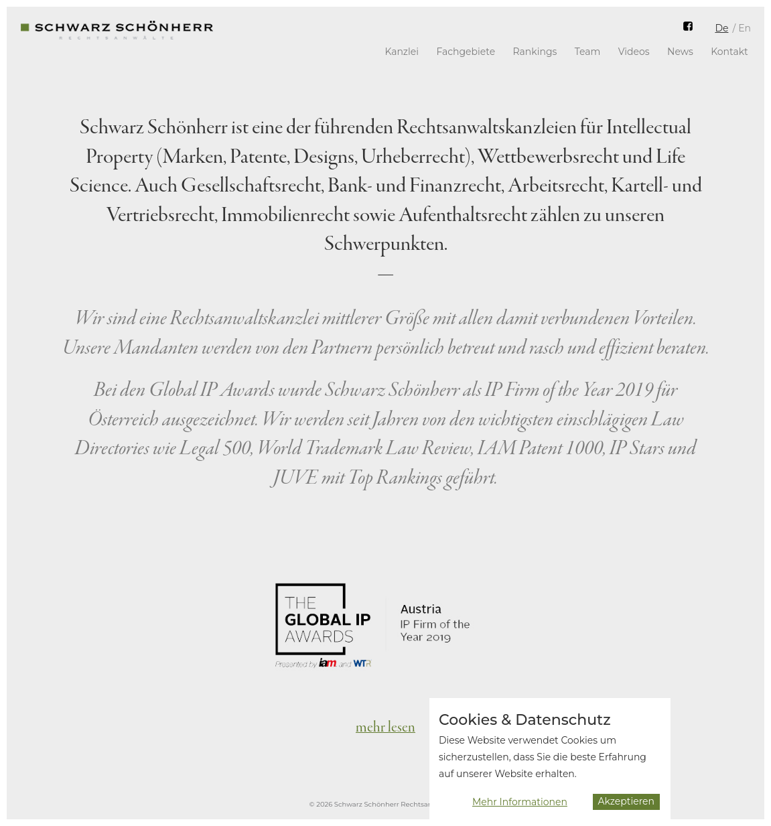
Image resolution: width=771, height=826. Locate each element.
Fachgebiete (465, 52)
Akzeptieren (626, 807)
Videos (634, 52)
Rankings (535, 52)
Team (588, 52)
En (744, 28)
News (680, 52)
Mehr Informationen (519, 808)
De (721, 28)
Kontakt (729, 52)
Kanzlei (401, 52)
